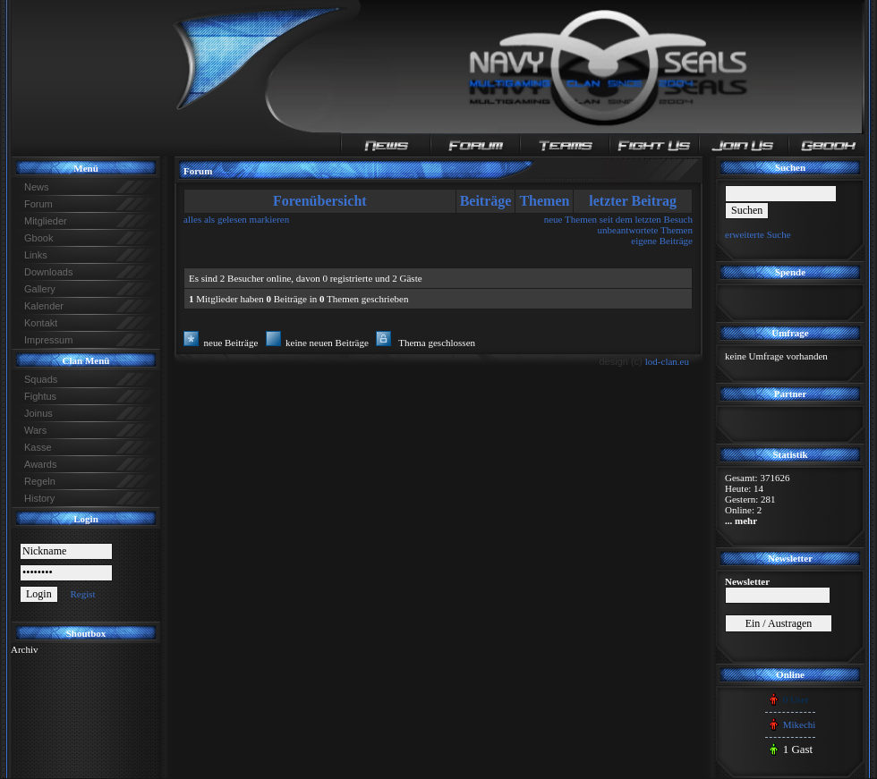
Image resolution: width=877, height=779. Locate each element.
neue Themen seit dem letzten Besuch (618, 219)
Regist (82, 593)
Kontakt (40, 323)
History (39, 498)
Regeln (39, 481)
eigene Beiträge (662, 240)
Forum (38, 204)
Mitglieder (45, 221)
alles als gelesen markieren (236, 219)
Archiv (24, 649)
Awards (40, 464)
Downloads (48, 272)
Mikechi (799, 724)
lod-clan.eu (667, 361)
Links (35, 255)
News (36, 187)
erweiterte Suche (758, 234)
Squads (40, 379)
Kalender (44, 306)
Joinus (38, 413)
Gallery (39, 289)
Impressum (48, 339)
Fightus (40, 396)
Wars (35, 430)
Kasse (38, 447)
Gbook (38, 238)
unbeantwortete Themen (645, 229)
